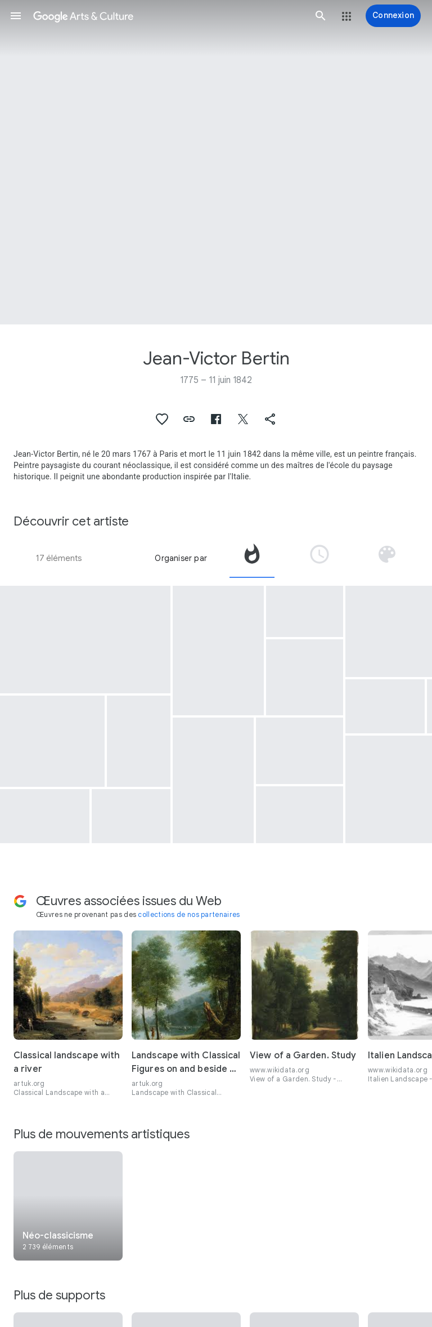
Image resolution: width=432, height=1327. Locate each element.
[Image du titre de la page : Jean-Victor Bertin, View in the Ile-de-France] (216, 162)
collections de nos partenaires (189, 914)
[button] (15, 15)
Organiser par (181, 558)
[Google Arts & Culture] (168, 16)
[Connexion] (393, 16)
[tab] (252, 558)
